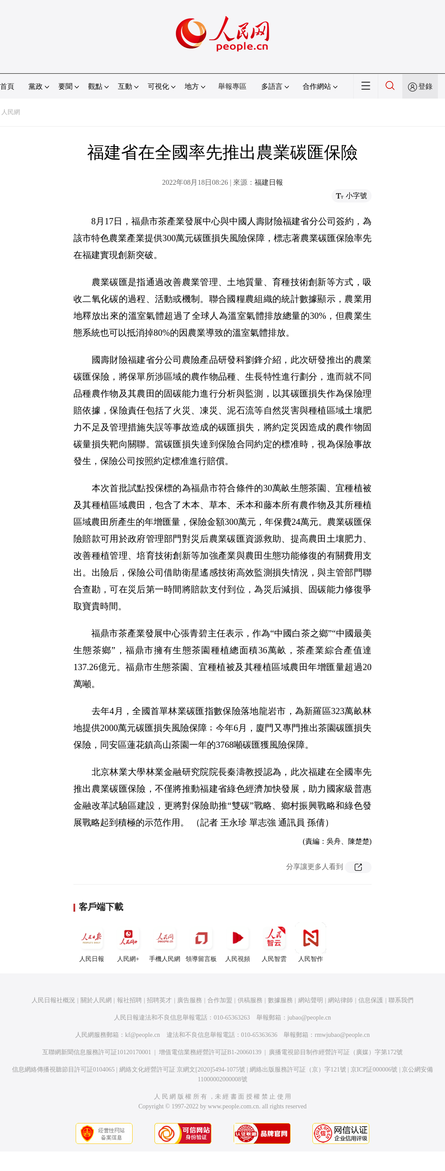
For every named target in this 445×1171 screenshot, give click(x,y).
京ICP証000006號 (374, 1069)
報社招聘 (129, 1000)
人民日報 (91, 942)
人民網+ (128, 942)
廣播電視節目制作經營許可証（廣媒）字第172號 (336, 1052)
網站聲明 (310, 1000)
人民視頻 (237, 942)
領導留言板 (201, 942)
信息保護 (370, 1000)
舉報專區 (232, 86)
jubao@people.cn (309, 1017)
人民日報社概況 (53, 1000)
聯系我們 (400, 1000)
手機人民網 (164, 942)
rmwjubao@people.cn (342, 1035)
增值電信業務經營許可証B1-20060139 (210, 1052)
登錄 (425, 86)
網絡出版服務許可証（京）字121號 (298, 1069)
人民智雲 (274, 942)
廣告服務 (189, 1000)
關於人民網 (96, 1000)
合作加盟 (219, 1000)
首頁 (7, 86)
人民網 (10, 112)
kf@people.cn (142, 1035)
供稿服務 (250, 1000)
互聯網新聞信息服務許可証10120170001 (96, 1052)
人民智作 (310, 942)
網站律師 (340, 1000)
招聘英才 (159, 1000)
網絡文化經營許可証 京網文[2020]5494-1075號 (182, 1069)
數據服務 (280, 1000)
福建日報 (269, 182)
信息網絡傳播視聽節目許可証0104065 (63, 1069)
